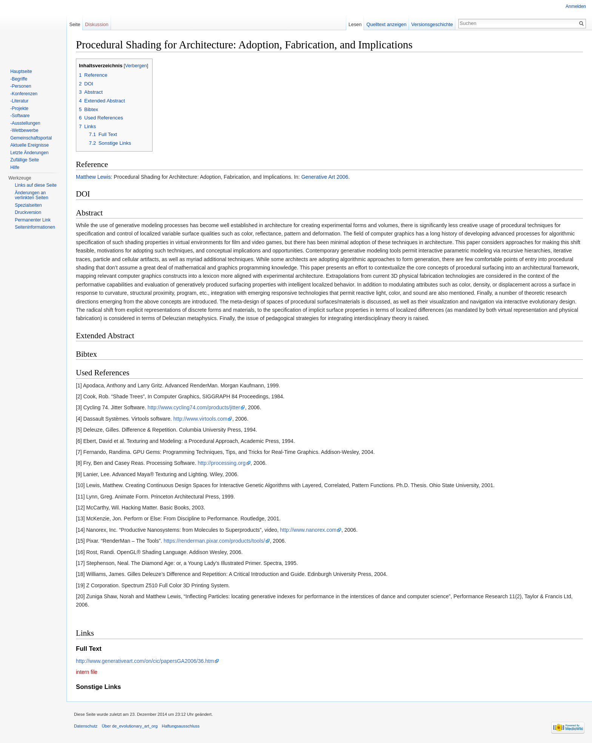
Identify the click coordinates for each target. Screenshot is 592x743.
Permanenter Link (33, 220)
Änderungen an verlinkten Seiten (31, 195)
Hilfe (14, 167)
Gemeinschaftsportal (31, 138)
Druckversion (28, 212)
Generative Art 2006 (324, 177)
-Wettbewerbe (24, 130)
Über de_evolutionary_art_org (129, 726)
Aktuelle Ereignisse (29, 145)
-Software (19, 115)
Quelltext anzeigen (387, 24)
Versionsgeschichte (432, 24)
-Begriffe (18, 79)
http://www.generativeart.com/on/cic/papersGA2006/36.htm (145, 661)
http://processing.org (222, 463)
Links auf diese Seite (36, 185)
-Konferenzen (23, 93)
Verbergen (136, 65)
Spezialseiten (28, 205)
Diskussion (96, 24)
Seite (74, 24)
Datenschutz (85, 726)
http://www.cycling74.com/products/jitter (194, 407)
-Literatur (19, 101)
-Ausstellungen (25, 123)
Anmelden (576, 6)
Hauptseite (21, 71)
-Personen (20, 86)
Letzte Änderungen (29, 152)
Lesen (355, 24)
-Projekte (19, 108)
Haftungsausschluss (181, 726)
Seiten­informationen (35, 227)
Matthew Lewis (93, 177)
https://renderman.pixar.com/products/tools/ (214, 541)
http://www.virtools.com (200, 419)
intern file (86, 672)
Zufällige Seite (24, 160)
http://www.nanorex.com (308, 530)
